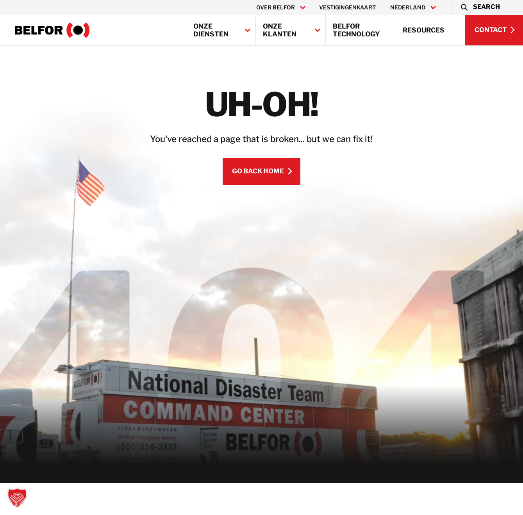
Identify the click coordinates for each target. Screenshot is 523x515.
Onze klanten (279, 30)
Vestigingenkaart (347, 7)
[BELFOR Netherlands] (52, 30)
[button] (480, 7)
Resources (423, 30)
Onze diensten (210, 30)
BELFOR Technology (356, 30)
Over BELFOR (275, 7)
